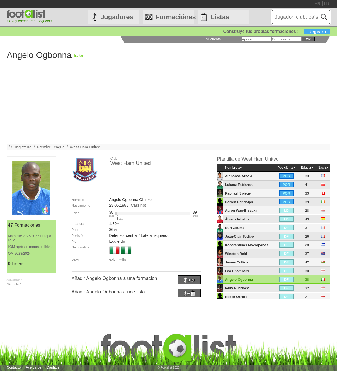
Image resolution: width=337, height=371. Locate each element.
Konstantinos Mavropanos (246, 245)
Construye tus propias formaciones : (277, 31)
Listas (219, 16)
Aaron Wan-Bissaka (241, 211)
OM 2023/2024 (19, 253)
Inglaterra (23, 147)
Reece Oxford (236, 297)
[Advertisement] (168, 106)
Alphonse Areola (238, 176)
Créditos (52, 367)
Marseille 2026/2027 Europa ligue (29, 238)
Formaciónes (175, 16)
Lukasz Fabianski (239, 185)
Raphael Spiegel (238, 193)
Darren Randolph (239, 202)
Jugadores (117, 16)
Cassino (138, 205)
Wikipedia (117, 260)
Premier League (50, 147)
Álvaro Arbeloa (237, 219)
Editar (78, 55)
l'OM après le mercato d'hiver (30, 247)
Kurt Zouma (234, 228)
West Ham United (85, 147)
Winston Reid (236, 254)
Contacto (14, 367)
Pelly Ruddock (237, 288)
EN (317, 3)
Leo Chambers (237, 271)
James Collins (236, 262)
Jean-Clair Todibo (239, 236)
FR (326, 3)
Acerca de (33, 367)
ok (308, 39)
